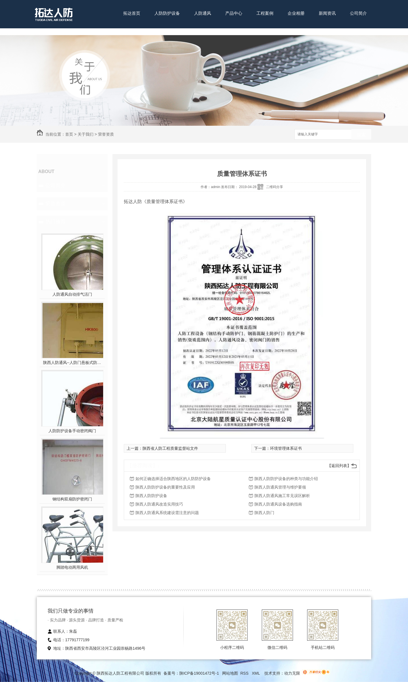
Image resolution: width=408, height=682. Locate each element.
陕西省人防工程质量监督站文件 (170, 448)
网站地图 (230, 673)
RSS (245, 673)
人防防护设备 (167, 13)
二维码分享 (274, 187)
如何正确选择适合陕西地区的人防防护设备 (173, 478)
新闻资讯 (327, 13)
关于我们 (86, 134)
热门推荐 (55, 222)
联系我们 (131, 30)
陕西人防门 (264, 512)
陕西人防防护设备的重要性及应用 (165, 487)
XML (256, 673)
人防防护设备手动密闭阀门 (72, 431)
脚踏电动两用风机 (72, 567)
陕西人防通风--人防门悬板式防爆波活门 (72, 362)
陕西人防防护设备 (151, 495)
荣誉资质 (106, 134)
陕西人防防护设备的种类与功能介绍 (286, 478)
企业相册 (296, 13)
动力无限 (292, 673)
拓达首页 (131, 13)
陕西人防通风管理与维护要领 (280, 487)
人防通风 (202, 13)
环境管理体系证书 (286, 448)
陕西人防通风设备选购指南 (278, 504)
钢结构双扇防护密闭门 (72, 499)
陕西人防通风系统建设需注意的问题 (167, 512)
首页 (69, 134)
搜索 (361, 134)
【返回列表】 (339, 465)
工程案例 (264, 13)
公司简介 (358, 13)
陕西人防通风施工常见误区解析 (282, 495)
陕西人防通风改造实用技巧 (159, 504)
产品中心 (233, 13)
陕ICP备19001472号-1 (199, 673)
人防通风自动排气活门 (72, 294)
